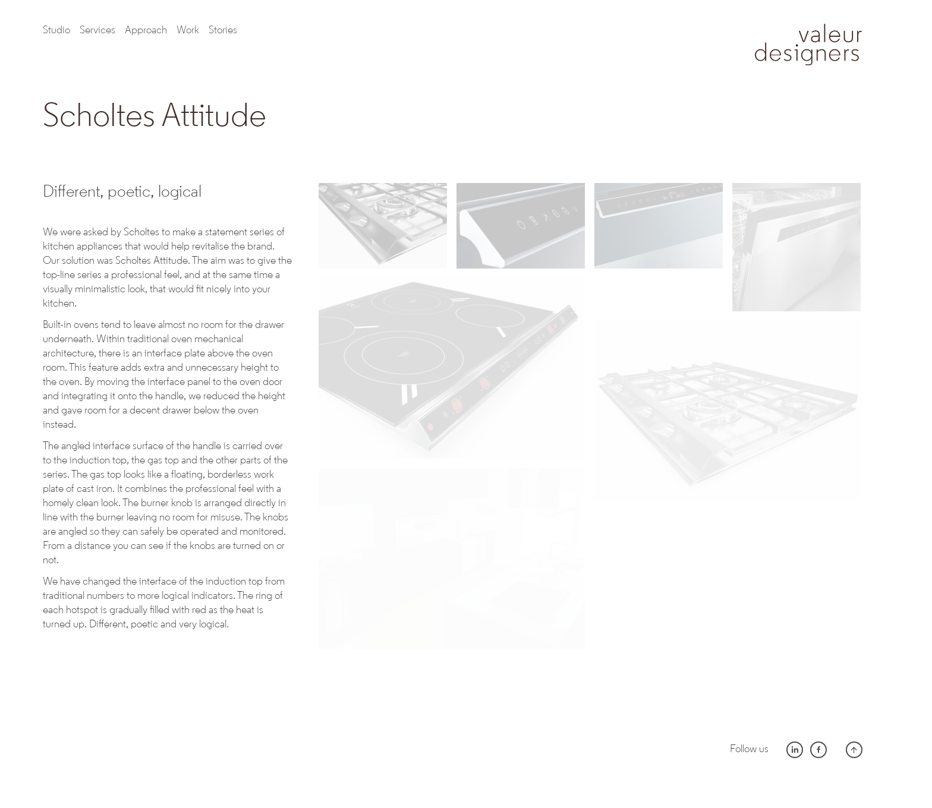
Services (97, 30)
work (188, 30)
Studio (56, 30)
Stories (223, 30)
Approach (146, 30)
